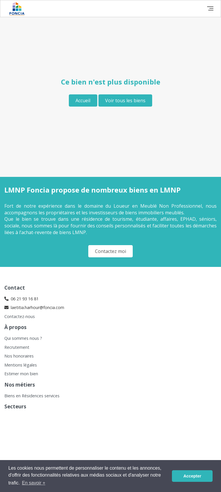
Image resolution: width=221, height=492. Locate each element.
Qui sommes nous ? (23, 338)
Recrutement (16, 347)
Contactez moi (110, 251)
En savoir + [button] (33, 482)
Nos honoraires (19, 356)
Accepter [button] (192, 476)
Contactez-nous (19, 316)
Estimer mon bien (21, 373)
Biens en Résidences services (32, 395)
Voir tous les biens (125, 100)
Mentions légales (20, 365)
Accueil (83, 100)
